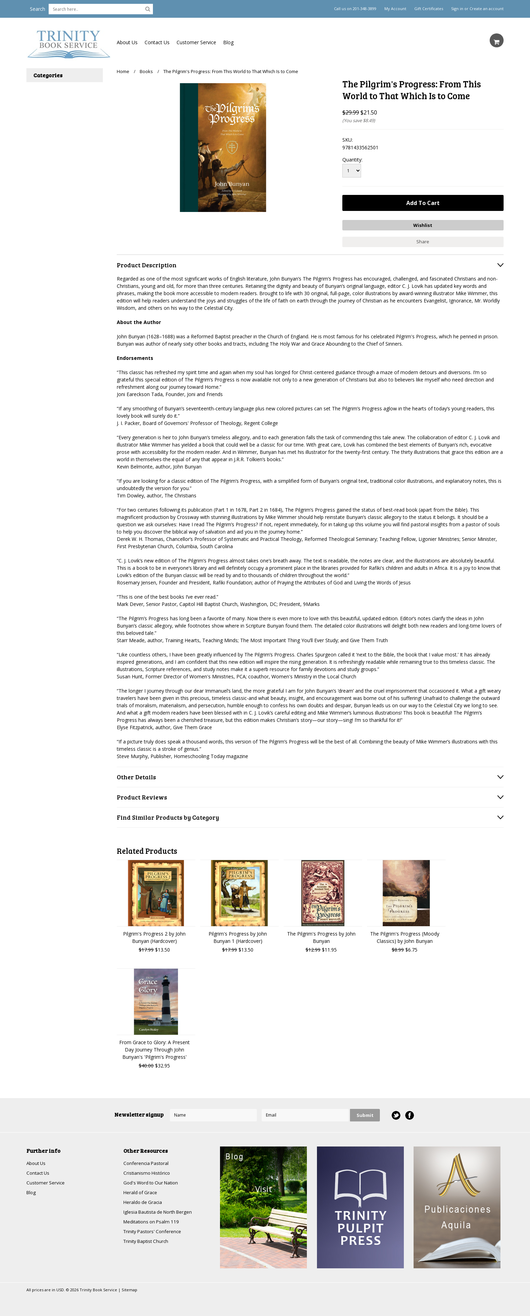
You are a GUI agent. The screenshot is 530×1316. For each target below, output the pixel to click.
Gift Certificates (428, 8)
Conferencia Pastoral (147, 1162)
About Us (127, 42)
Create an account (487, 8)
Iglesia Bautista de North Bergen (160, 1212)
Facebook (409, 1114)
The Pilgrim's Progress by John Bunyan (321, 936)
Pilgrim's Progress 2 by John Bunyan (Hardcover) (154, 936)
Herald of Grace (141, 1192)
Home (123, 71)
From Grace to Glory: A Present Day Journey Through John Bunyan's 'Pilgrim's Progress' (154, 1048)
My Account (395, 8)
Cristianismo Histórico (148, 1172)
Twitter (395, 1114)
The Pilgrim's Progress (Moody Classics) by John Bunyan (404, 936)
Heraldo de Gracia (143, 1202)
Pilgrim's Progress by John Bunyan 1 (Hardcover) (238, 936)
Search (37, 9)
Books (146, 71)
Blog (228, 42)
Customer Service (196, 42)
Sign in (457, 8)
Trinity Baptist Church (147, 1243)
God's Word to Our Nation (152, 1182)
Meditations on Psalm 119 (152, 1223)
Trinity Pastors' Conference (154, 1233)
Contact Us (157, 42)
